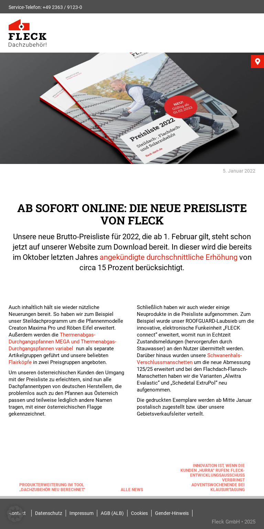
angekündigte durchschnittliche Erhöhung (169, 257)
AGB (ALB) (112, 513)
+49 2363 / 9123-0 (62, 7)
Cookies (139, 513)
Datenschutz (48, 513)
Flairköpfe (20, 362)
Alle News (132, 490)
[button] (15, 514)
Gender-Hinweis (172, 513)
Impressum (81, 513)
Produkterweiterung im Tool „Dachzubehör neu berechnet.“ (52, 488)
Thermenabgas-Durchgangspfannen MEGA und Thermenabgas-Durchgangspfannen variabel (62, 342)
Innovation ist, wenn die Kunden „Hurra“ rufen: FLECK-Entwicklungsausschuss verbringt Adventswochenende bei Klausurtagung (212, 478)
